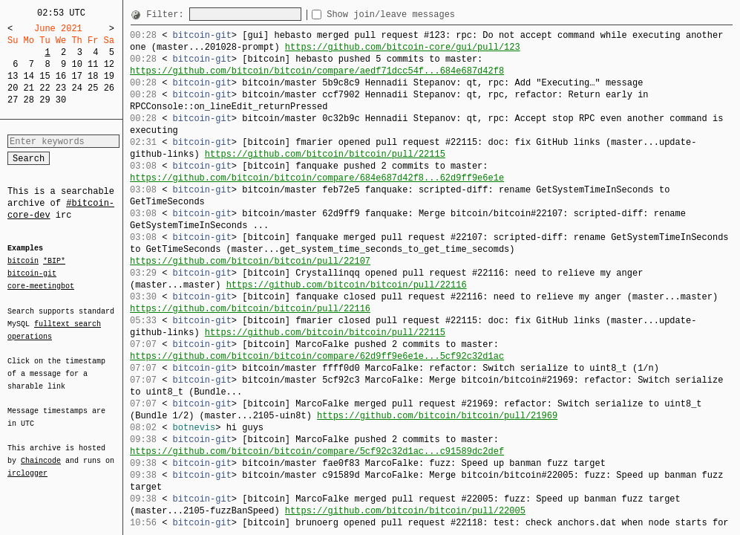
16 (61, 76)
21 (29, 88)
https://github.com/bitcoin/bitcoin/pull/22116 (346, 285)
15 (44, 76)
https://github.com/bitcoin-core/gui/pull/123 (402, 47)
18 (93, 76)
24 (76, 88)
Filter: (167, 14)
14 (29, 76)
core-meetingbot (40, 285)
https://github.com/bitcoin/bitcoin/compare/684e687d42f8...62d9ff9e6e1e (317, 178)
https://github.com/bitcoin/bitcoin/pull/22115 (325, 154)
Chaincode (41, 452)
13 (12, 76)
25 (93, 88)
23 (61, 88)
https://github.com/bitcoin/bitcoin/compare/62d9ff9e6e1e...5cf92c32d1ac (317, 356)
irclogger (27, 463)
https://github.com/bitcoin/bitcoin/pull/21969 (437, 415)
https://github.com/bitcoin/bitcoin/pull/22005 (405, 511)
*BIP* (54, 261)
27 (12, 100)
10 (76, 64)
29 (44, 100)
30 (61, 100)
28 (29, 100)
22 (44, 88)
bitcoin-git (31, 273)
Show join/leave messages (417, 14)
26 (109, 88)
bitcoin (23, 261)
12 (109, 64)
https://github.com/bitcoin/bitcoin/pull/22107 (250, 261)
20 (12, 88)
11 (93, 64)
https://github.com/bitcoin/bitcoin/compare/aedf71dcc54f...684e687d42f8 (317, 71)
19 (109, 76)
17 (76, 76)
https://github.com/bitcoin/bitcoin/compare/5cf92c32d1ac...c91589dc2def (317, 451)
